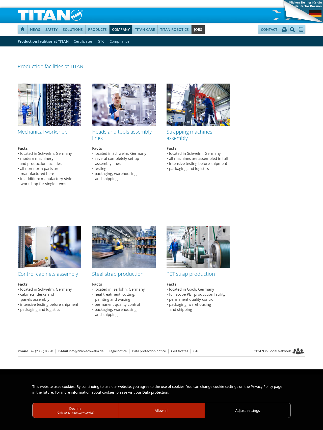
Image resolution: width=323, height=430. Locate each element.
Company (121, 29)
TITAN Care (145, 29)
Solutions (73, 29)
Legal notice (118, 351)
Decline (75, 410)
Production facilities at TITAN (43, 41)
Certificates (83, 41)
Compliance (119, 41)
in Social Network (272, 351)
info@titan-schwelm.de (80, 351)
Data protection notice (149, 351)
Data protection (155, 392)
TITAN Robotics (174, 29)
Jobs (198, 29)
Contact (269, 29)
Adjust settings (247, 410)
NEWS (35, 29)
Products (97, 29)
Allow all (161, 410)
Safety (51, 29)
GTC (101, 41)
